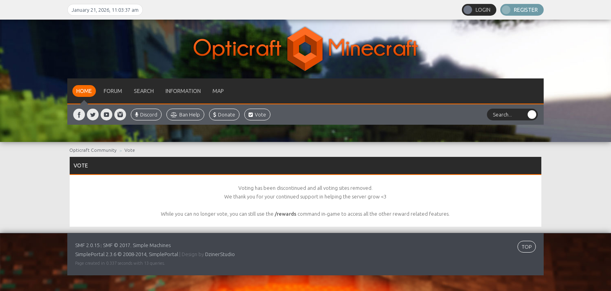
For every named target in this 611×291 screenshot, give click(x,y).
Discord (146, 114)
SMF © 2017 (116, 245)
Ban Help (185, 114)
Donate (224, 114)
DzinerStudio (220, 254)
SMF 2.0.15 (87, 245)
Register (526, 10)
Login (483, 10)
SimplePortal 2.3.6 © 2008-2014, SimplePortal (126, 254)
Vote (257, 114)
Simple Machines (152, 245)
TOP (527, 246)
